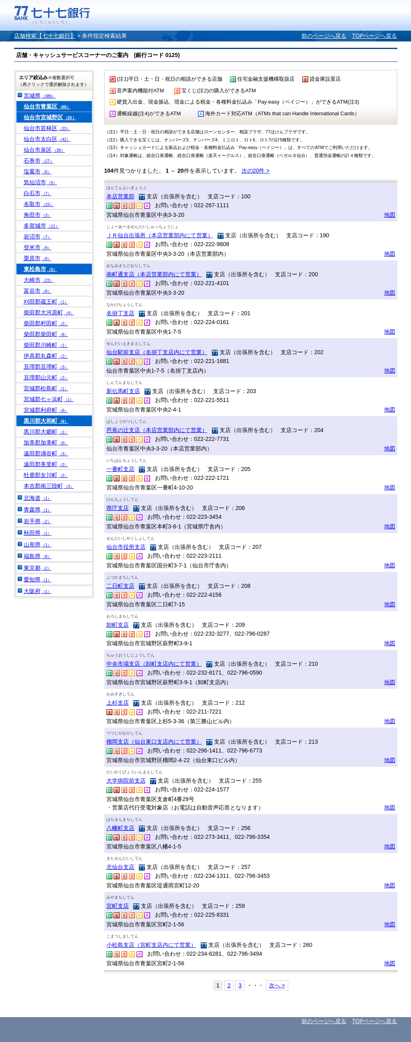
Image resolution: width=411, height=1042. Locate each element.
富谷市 (38, 291)
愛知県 (38, 579)
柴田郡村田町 (46, 323)
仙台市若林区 (47, 128)
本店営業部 (120, 196)
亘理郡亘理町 (46, 366)
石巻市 (39, 160)
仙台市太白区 (47, 139)
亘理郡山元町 (46, 377)
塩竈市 (38, 171)
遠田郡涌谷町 (46, 453)
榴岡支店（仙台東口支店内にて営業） (154, 741)
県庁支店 (117, 508)
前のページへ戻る (323, 36)
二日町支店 (120, 586)
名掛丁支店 (120, 313)
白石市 (38, 193)
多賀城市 (41, 225)
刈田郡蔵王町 (46, 301)
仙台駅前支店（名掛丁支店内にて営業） (157, 352)
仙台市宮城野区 (50, 117)
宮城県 (40, 95)
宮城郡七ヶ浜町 (49, 399)
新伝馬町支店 (123, 391)
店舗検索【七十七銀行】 (45, 36)
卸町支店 (117, 625)
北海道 (38, 498)
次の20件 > (256, 170)
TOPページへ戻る (374, 36)
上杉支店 (117, 702)
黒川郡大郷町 (46, 431)
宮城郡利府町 (46, 410)
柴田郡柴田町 (46, 334)
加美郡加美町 (46, 442)
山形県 (38, 544)
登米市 (38, 247)
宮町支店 (117, 906)
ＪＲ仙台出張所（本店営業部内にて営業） (159, 235)
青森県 (38, 509)
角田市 (38, 215)
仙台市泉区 (44, 150)
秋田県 (38, 533)
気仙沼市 (40, 182)
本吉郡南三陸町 (49, 486)
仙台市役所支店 (126, 547)
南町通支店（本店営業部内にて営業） (154, 274)
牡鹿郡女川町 (46, 475)
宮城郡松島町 (46, 388)
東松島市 (40, 269)
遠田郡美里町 (46, 464)
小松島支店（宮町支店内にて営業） (151, 945)
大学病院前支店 (126, 780)
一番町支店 (120, 469)
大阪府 (38, 591)
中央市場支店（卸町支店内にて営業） (154, 664)
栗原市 (38, 258)
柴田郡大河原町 (49, 312)
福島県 (38, 556)
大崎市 (39, 280)
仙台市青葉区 (47, 106)
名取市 (39, 204)
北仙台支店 (120, 867)
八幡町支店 (120, 828)
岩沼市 (38, 236)
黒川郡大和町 (46, 421)
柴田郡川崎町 (46, 345)
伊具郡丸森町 (46, 356)
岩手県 (38, 521)
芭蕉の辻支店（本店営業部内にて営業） (157, 430)
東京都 (38, 568)
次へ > (277, 985)
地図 (389, 215)
